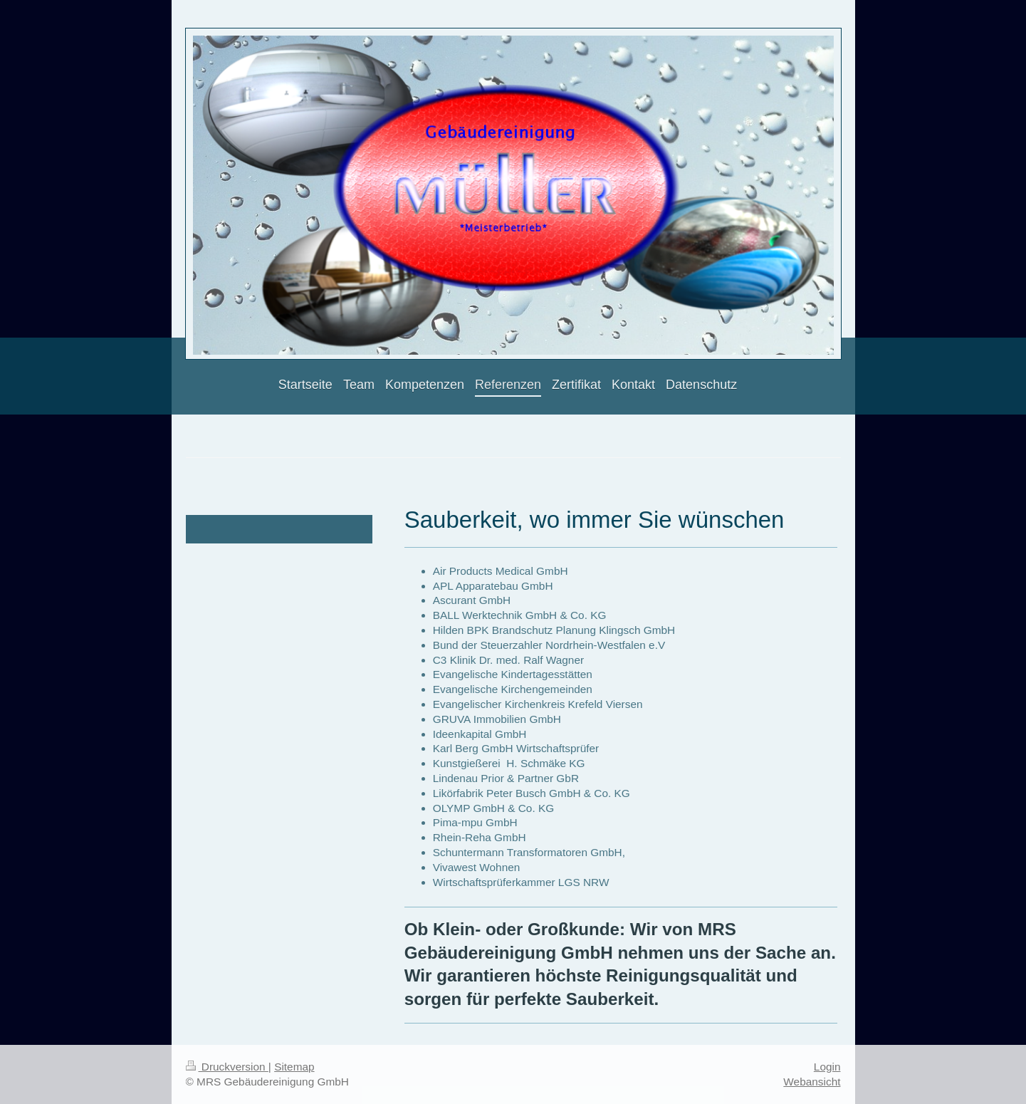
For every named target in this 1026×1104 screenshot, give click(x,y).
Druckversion (227, 1067)
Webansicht (811, 1082)
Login (827, 1067)
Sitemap (294, 1067)
